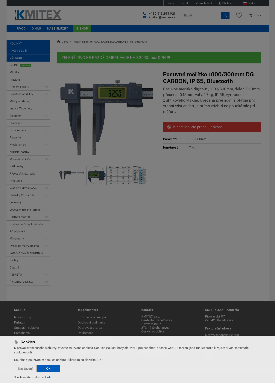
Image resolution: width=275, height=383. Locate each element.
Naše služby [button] (57, 28)
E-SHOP (82, 28)
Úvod (21, 28)
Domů (63, 41)
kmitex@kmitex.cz (162, 17)
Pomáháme (22, 333)
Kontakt (185, 3)
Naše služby (22, 317)
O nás (170, 3)
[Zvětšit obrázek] (106, 116)
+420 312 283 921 (162, 13)
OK (48, 368)
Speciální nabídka (26, 327)
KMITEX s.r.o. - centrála (222, 310)
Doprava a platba (90, 327)
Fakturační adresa (218, 328)
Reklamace (85, 333)
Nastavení (25, 368)
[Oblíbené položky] (239, 15)
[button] (47, 72)
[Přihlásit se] (227, 3)
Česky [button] (249, 3)
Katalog (19, 322)
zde (49, 377)
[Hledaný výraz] (200, 15)
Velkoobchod (204, 3)
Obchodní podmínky (91, 322)
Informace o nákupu (92, 317)
